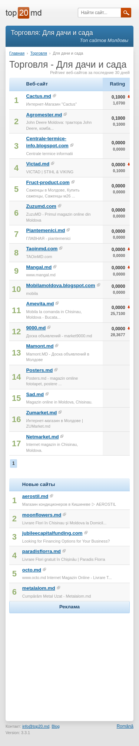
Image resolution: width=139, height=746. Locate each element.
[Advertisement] (69, 661)
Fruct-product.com (47, 182)
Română (125, 726)
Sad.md (35, 394)
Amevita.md (40, 303)
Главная (16, 53)
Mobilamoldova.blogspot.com (60, 285)
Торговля (38, 53)
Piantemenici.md (45, 230)
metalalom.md (38, 588)
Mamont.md (39, 346)
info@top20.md (35, 726)
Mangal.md (39, 267)
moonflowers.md (42, 515)
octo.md (31, 570)
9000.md (36, 328)
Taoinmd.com (41, 248)
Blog (56, 726)
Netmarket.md (42, 437)
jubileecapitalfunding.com (52, 533)
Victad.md (37, 164)
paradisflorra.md (41, 551)
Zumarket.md (41, 412)
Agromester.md (44, 115)
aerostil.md (35, 496)
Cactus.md (38, 96)
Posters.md (39, 370)
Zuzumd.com (41, 206)
